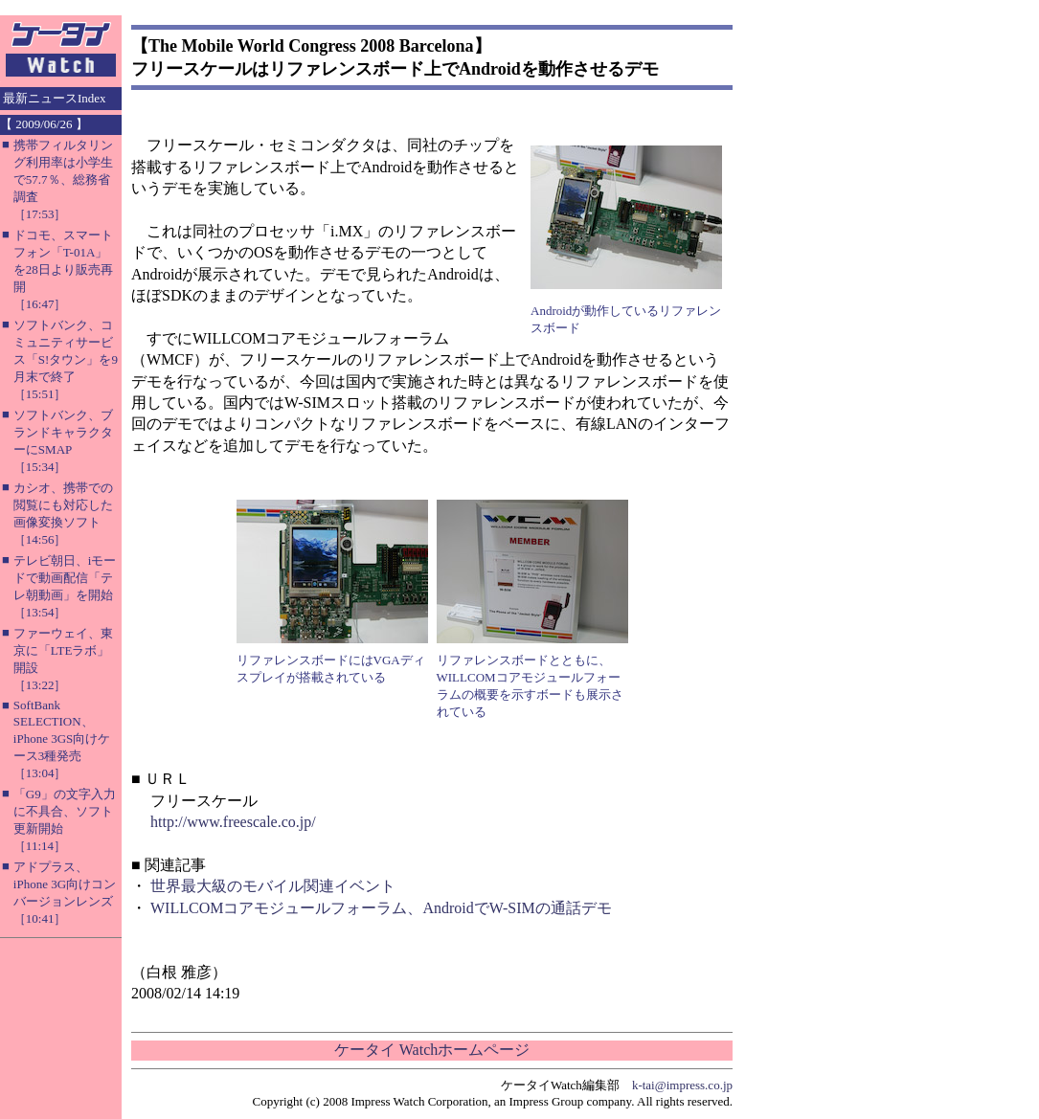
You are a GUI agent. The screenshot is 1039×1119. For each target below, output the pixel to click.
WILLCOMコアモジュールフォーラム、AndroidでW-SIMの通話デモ (381, 908)
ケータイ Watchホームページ (432, 1049)
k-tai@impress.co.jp (682, 1085)
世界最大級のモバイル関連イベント (272, 886)
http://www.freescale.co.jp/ (233, 822)
